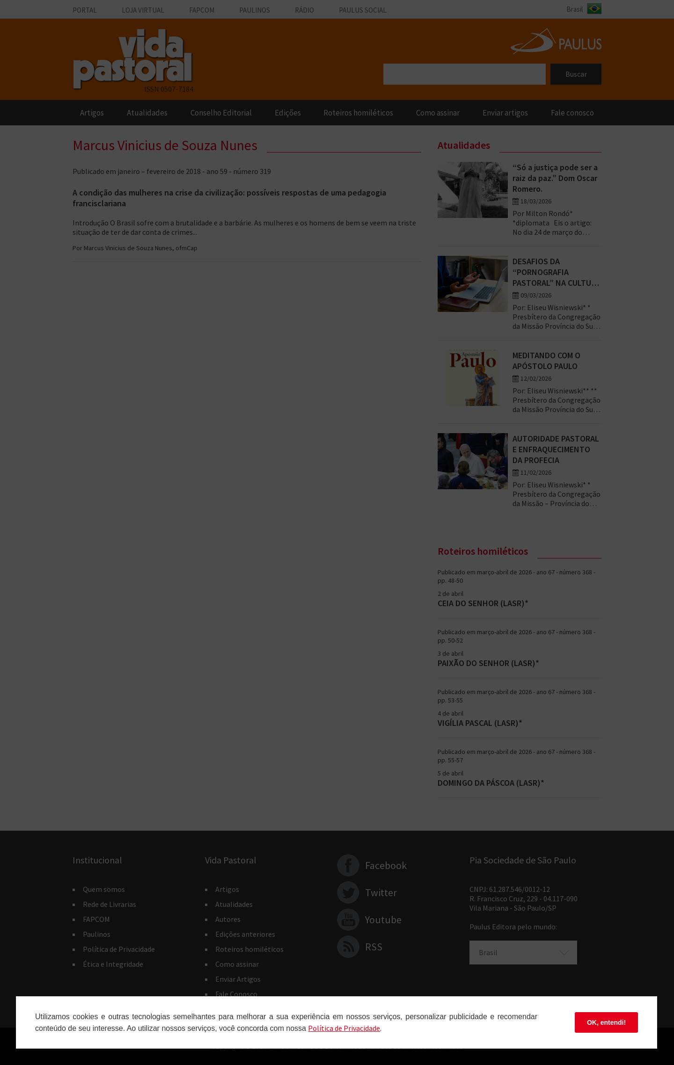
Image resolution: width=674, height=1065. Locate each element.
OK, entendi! (606, 1022)
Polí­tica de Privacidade (344, 1028)
